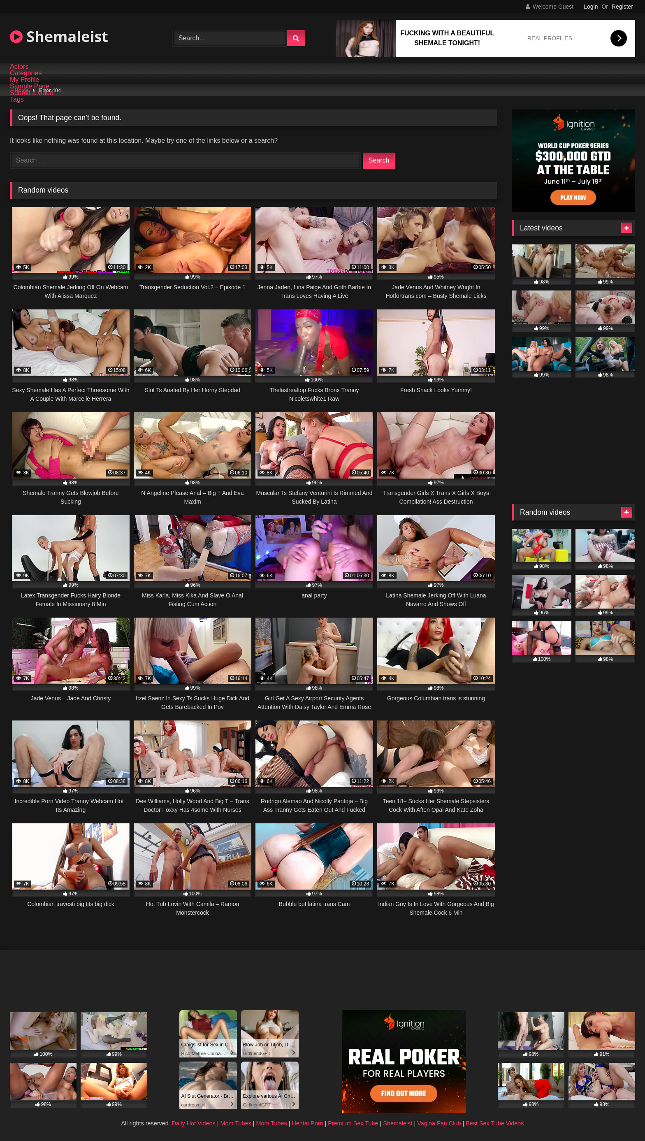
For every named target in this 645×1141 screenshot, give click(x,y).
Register (622, 6)
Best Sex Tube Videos (495, 1123)
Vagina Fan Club (439, 1123)
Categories (26, 73)
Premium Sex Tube (353, 1123)
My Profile (24, 80)
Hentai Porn (307, 1123)
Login (591, 6)
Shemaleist (59, 36)
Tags (17, 99)
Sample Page (29, 86)
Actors (19, 66)
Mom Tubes (235, 1123)
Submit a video (31, 93)
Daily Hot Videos (194, 1123)
